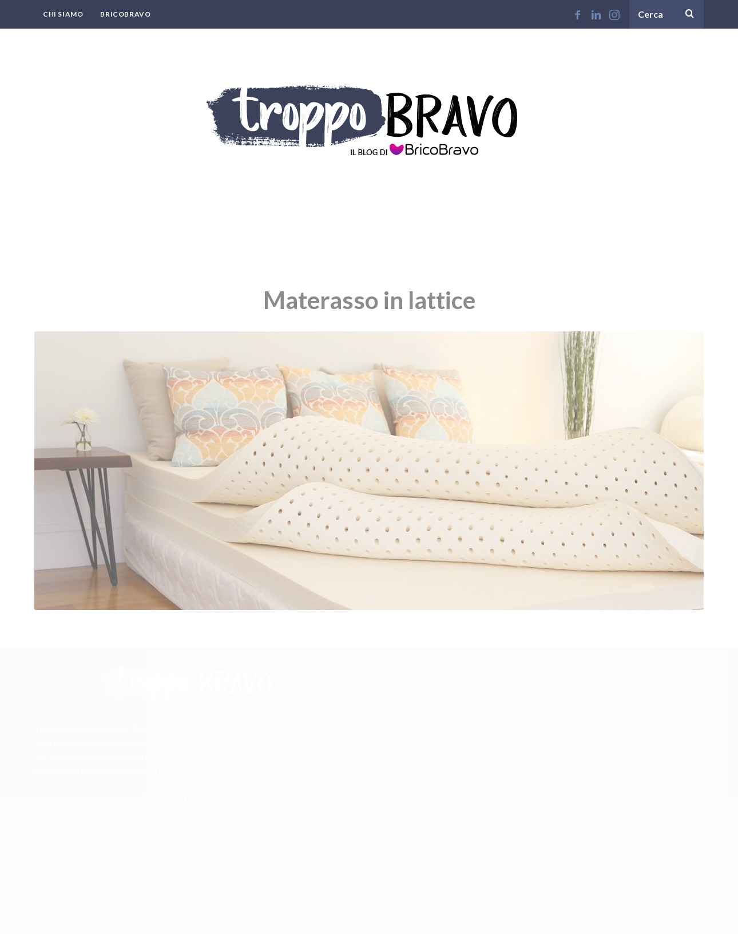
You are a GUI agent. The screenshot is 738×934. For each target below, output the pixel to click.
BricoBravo (125, 14)
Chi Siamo (63, 14)
